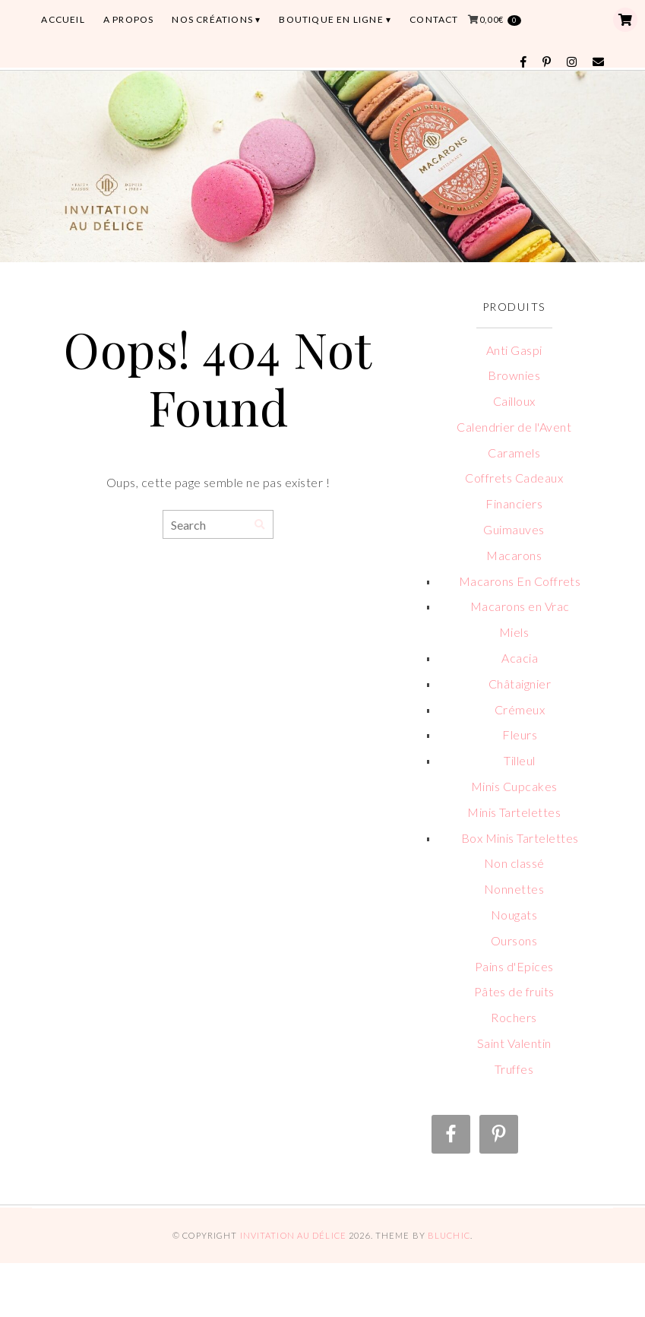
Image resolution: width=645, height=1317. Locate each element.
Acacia (519, 658)
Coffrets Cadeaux (514, 477)
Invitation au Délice (293, 1235)
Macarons (514, 555)
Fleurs (519, 734)
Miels (514, 632)
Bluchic (449, 1235)
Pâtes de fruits (514, 991)
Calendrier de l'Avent (514, 426)
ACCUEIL (62, 19)
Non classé (514, 863)
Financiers (513, 503)
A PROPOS (128, 19)
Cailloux (514, 401)
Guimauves (513, 529)
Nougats (514, 914)
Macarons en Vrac (520, 606)
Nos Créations (212, 19)
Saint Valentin (514, 1043)
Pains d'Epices (514, 966)
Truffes (514, 1069)
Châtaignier (519, 683)
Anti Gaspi (514, 350)
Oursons (514, 940)
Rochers (513, 1017)
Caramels (514, 452)
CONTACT (433, 19)
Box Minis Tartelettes (520, 838)
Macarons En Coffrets (520, 581)
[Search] (259, 525)
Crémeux (520, 709)
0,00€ (500, 20)
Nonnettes (514, 889)
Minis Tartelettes (514, 812)
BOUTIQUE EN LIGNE (331, 19)
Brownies (514, 375)
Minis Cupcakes (514, 786)
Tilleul (519, 760)
